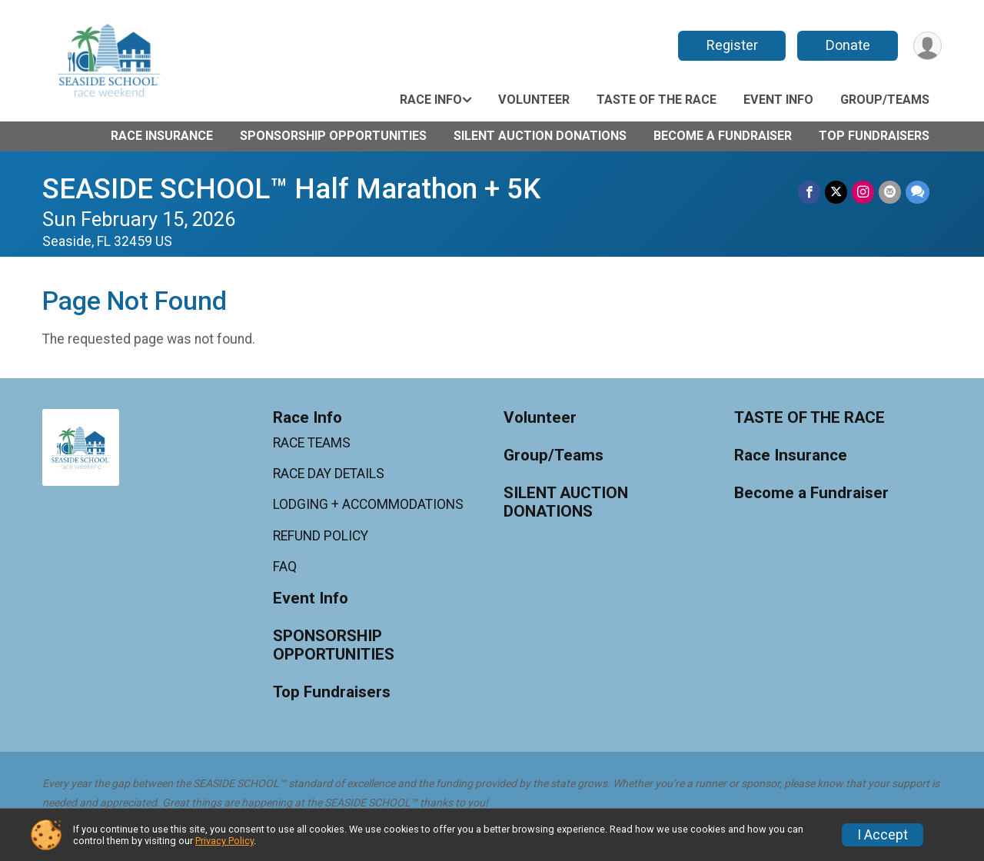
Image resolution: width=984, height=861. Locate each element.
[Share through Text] (917, 192)
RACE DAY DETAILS (328, 473)
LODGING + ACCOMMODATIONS (368, 504)
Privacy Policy (224, 840)
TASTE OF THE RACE (656, 99)
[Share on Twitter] (836, 192)
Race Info (431, 99)
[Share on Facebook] (809, 192)
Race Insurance (162, 135)
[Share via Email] (890, 192)
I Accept (882, 835)
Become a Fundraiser (722, 135)
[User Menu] (927, 46)
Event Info (778, 99)
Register (732, 45)
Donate (848, 45)
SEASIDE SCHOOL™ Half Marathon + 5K (291, 188)
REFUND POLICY (320, 536)
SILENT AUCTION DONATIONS (540, 135)
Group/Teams (884, 99)
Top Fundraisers (874, 135)
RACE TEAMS (312, 442)
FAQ (285, 566)
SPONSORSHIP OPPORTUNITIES (333, 135)
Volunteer (534, 99)
